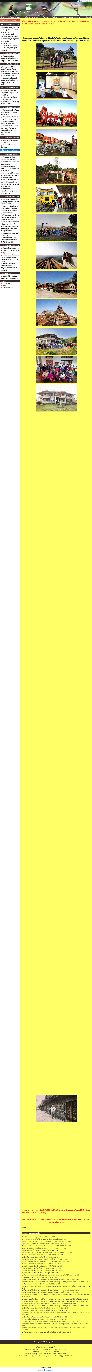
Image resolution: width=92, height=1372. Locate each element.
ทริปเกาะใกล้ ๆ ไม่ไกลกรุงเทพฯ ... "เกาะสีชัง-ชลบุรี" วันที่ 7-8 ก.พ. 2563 (45, 1319)
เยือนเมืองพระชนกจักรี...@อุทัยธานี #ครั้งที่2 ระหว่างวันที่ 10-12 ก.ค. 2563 (45, 1308)
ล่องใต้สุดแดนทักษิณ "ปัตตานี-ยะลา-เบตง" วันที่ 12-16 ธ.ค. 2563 (43, 1255)
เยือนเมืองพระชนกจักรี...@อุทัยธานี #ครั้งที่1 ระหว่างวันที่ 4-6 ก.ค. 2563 (45, 1310)
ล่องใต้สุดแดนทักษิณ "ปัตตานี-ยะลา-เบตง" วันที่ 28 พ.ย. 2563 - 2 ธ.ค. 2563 (46, 1261)
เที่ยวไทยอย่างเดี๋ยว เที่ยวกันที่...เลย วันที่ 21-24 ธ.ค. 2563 (40, 1250)
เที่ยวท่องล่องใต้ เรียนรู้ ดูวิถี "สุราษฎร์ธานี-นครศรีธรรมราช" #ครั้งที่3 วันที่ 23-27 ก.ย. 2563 (51, 1279)
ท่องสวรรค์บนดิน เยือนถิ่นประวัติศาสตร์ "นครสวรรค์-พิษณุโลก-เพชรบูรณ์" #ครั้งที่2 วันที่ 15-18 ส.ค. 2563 (55, 1301)
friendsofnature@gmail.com (31, 1356)
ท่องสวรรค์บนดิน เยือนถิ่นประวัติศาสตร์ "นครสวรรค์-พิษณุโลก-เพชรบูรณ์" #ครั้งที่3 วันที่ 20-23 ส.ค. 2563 (55, 1299)
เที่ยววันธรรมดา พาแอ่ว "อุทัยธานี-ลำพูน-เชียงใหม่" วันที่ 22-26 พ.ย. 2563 (45, 1259)
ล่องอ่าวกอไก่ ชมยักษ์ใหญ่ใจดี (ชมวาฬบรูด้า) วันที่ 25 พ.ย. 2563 (42, 1268)
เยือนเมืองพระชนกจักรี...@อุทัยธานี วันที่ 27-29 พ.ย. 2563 (40, 1257)
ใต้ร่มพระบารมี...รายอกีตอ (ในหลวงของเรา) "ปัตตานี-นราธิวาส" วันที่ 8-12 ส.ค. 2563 (49, 1303)
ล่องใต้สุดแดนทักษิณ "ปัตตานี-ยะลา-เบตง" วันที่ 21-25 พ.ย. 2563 (43, 1264)
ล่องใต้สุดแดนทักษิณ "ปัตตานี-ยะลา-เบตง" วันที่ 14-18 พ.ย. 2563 (43, 1266)
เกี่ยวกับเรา (46, 17)
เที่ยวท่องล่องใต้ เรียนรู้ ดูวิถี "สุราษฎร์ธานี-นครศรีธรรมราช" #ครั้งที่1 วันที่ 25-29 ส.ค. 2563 (51, 1290)
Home (2, 17)
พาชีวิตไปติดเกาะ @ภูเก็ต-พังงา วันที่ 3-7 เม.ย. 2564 (39, 1237)
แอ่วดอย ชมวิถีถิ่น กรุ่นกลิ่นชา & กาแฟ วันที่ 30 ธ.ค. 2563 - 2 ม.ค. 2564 (44, 1248)
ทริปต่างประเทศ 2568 (32, 17)
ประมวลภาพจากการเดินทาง (71, 17)
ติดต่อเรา (55, 17)
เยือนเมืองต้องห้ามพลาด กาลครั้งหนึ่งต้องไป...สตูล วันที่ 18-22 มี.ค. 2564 (45, 1243)
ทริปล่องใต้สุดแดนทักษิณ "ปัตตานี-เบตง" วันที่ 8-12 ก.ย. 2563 (42, 1284)
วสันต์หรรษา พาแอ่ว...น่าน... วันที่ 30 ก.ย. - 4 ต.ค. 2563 (40, 1277)
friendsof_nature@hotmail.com (50, 1356)
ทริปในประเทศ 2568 (14, 17)
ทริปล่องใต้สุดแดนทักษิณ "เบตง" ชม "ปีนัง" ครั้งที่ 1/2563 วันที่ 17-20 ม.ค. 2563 (47, 1332)
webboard (88, 17)
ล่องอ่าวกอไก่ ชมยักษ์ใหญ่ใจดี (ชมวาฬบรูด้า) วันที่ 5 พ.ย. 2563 (42, 1273)
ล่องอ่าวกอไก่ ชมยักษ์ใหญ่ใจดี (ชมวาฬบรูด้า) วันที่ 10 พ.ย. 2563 (42, 1270)
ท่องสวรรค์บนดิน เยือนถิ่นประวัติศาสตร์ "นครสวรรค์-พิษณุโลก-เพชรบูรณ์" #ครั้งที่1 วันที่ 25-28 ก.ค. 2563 (55, 1306)
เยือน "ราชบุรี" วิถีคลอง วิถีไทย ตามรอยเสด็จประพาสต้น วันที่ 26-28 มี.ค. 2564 (47, 1241)
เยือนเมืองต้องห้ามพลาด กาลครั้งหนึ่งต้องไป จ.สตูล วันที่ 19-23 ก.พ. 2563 (45, 1317)
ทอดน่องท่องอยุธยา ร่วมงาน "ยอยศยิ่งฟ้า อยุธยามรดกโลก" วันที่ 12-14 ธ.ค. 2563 (48, 1252)
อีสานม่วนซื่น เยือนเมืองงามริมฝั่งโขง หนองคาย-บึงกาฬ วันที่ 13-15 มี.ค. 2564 (47, 1246)
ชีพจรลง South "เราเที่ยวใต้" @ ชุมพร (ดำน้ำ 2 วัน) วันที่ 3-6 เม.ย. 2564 (44, 1239)
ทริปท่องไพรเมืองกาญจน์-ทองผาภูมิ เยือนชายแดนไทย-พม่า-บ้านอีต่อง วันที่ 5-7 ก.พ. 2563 (50, 1321)
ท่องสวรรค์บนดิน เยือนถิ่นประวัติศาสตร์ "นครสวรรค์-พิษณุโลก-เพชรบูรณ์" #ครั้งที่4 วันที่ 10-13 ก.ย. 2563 (55, 1282)
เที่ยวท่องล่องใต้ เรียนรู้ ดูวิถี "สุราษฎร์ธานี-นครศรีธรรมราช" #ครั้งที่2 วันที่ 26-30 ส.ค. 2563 (51, 1292)
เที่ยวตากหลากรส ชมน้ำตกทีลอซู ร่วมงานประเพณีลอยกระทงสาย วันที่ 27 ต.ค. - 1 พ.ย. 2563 (51, 1275)
